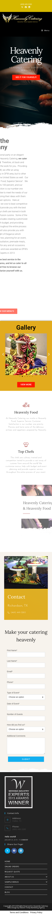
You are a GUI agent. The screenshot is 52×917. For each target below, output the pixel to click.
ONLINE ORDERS (12, 866)
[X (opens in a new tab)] (22, 7)
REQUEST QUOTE (12, 871)
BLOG (7, 892)
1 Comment (23, 840)
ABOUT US (26, 877)
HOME (7, 861)
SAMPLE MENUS (26, 882)
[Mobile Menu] (45, 30)
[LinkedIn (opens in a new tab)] (29, 7)
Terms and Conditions (19, 912)
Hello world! (10, 836)
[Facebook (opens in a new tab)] (26, 7)
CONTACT (9, 887)
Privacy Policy (36, 912)
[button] (3, 354)
